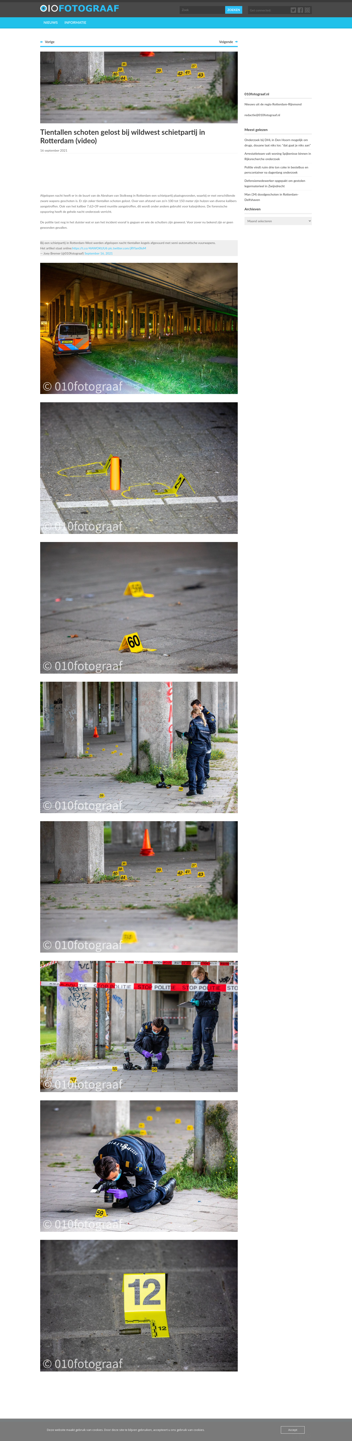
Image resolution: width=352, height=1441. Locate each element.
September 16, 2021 (99, 253)
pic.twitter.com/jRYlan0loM (127, 248)
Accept (292, 1430)
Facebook (301, 10)
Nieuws (51, 22)
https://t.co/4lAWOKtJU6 (90, 248)
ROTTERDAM (278, 246)
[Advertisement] (139, 172)
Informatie (75, 22)
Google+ (307, 10)
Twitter (294, 10)
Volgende (226, 42)
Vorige (50, 42)
